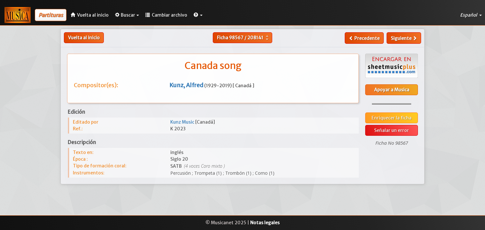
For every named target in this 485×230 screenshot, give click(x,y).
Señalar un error (391, 130)
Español (471, 15)
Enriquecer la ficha (392, 118)
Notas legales (265, 223)
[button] (198, 15)
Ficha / (243, 38)
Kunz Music (182, 122)
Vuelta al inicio (84, 38)
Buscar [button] (127, 15)
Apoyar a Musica (391, 90)
